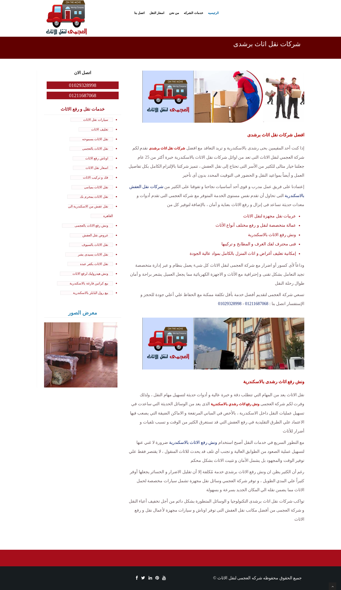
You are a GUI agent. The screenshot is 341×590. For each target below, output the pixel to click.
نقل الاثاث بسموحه (95, 139)
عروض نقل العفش (95, 235)
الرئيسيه (213, 13)
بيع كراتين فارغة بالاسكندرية (89, 283)
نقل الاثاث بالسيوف (95, 245)
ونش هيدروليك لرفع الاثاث (90, 273)
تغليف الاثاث (99, 129)
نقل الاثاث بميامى (96, 187)
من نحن (174, 13)
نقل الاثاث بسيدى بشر (93, 254)
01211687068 (256, 303)
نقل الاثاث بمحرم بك (94, 196)
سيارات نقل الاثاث (95, 120)
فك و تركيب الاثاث (95, 177)
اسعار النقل (156, 13)
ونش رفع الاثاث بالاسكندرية (193, 442)
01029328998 (230, 303)
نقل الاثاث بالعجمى (95, 148)
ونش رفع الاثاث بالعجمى (91, 225)
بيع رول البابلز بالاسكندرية (90, 293)
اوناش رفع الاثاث (96, 158)
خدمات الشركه (193, 13)
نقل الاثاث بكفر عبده (94, 264)
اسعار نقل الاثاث (96, 168)
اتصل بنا (139, 13)
